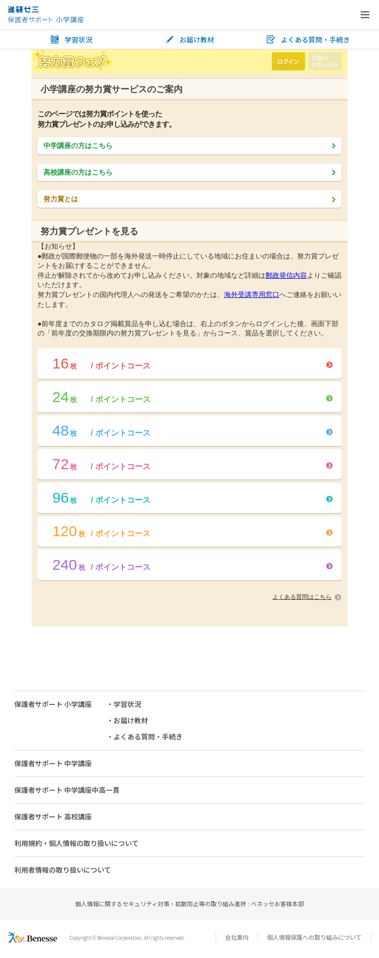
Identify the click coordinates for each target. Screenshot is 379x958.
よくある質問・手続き (308, 40)
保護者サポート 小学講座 (53, 704)
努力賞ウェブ (72, 61)
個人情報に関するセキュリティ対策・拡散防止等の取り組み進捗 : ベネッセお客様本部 (189, 903)
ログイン (288, 61)
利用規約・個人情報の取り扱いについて (76, 843)
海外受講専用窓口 (251, 294)
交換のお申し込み (324, 61)
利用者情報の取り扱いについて (62, 870)
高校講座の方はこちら (189, 172)
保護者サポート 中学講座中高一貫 (66, 790)
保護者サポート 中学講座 (53, 763)
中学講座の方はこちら (189, 145)
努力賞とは (189, 199)
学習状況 (71, 40)
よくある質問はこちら (306, 597)
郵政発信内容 (286, 275)
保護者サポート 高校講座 (53, 816)
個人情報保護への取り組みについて (314, 937)
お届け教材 (189, 40)
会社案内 (237, 937)
